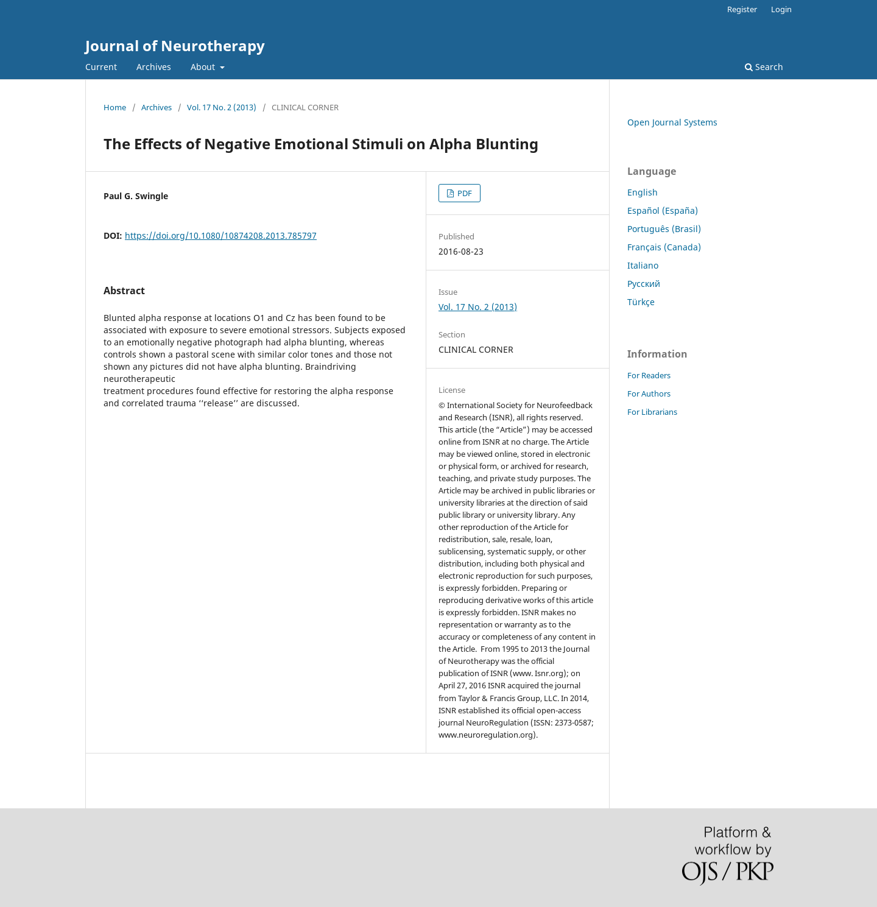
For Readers (649, 375)
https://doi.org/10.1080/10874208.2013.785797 (221, 235)
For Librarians (652, 411)
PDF (464, 193)
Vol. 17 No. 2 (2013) (221, 107)
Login (781, 9)
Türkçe (641, 302)
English (642, 192)
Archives (153, 66)
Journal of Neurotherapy (175, 45)
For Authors (649, 393)
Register (742, 9)
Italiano (642, 265)
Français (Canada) (664, 247)
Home (115, 107)
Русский (643, 283)
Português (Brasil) (664, 229)
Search (764, 66)
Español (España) (662, 210)
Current (101, 66)
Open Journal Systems (672, 122)
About (204, 66)
